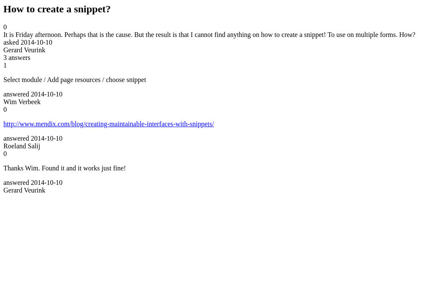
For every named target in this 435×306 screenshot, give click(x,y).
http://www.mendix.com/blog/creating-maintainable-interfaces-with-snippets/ (108, 124)
